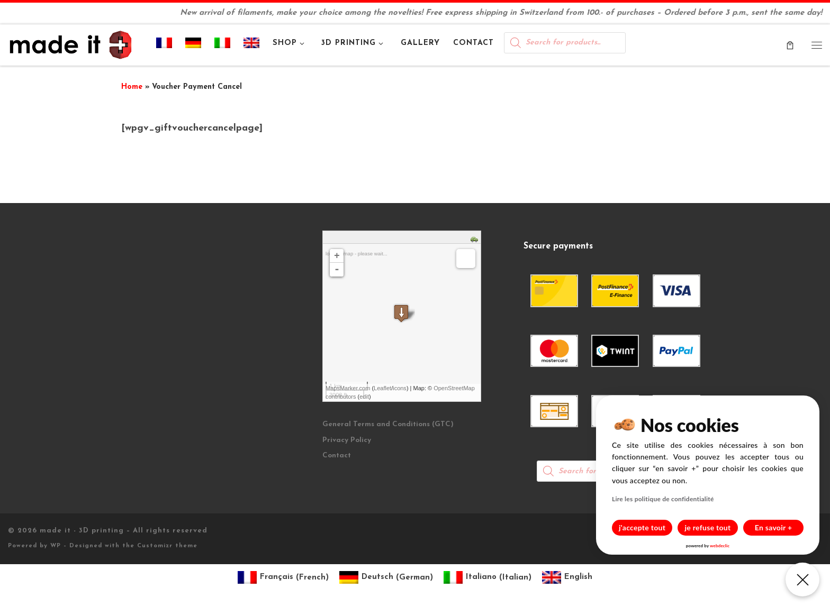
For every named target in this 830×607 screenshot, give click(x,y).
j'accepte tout (642, 527)
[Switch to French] (164, 45)
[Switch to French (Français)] (283, 577)
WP (55, 546)
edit (364, 396)
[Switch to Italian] (222, 45)
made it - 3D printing (82, 530)
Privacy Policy (346, 440)
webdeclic (719, 545)
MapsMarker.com (348, 388)
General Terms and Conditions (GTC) (388, 424)
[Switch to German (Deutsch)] (386, 577)
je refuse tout (708, 527)
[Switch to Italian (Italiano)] (487, 577)
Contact (336, 455)
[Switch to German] (193, 45)
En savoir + (773, 527)
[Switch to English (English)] (567, 577)
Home (131, 87)
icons (400, 388)
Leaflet (382, 388)
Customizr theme (167, 546)
